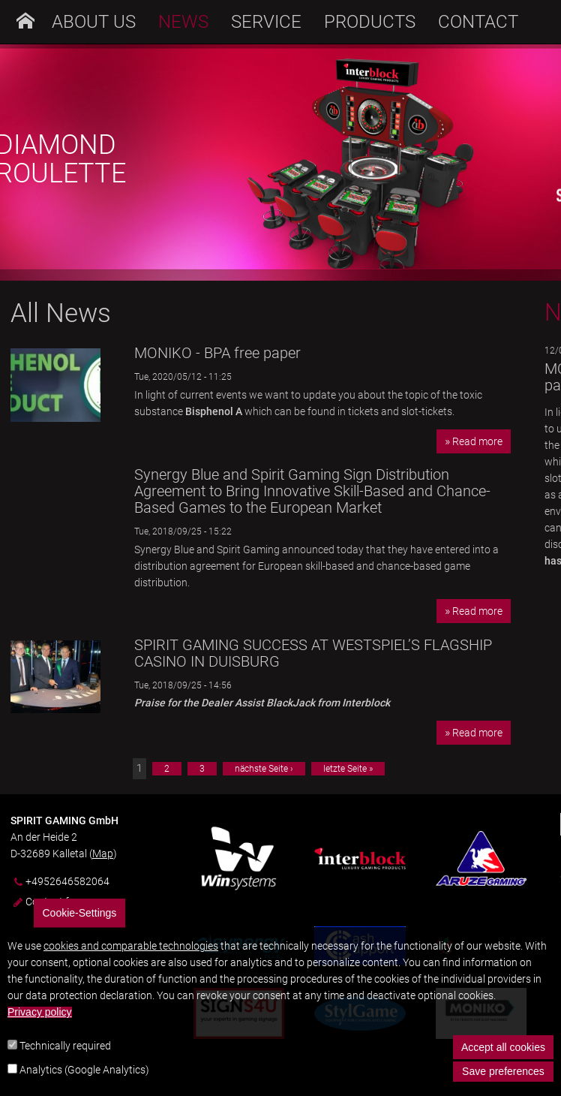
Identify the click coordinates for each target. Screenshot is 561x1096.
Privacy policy (40, 1031)
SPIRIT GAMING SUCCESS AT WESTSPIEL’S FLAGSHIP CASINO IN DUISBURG (313, 653)
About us (94, 21)
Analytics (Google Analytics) (84, 1088)
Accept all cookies (503, 1066)
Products (370, 21)
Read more (477, 441)
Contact (478, 21)
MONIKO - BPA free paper (217, 353)
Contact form (57, 902)
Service (266, 21)
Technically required (65, 1064)
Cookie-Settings (80, 932)
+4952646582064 (68, 881)
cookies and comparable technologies (131, 965)
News (183, 21)
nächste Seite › (264, 768)
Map (102, 854)
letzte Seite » (348, 768)
